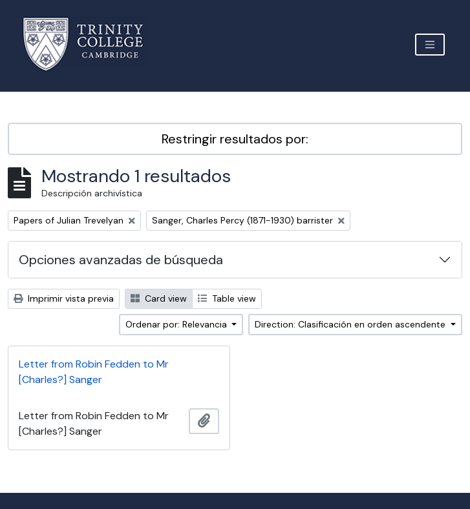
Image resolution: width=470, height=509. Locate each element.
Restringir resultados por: (235, 138)
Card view (159, 298)
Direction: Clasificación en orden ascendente (351, 324)
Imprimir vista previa (64, 298)
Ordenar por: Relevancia (177, 324)
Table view (227, 298)
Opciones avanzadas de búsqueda (121, 259)
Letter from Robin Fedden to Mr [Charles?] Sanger (94, 371)
